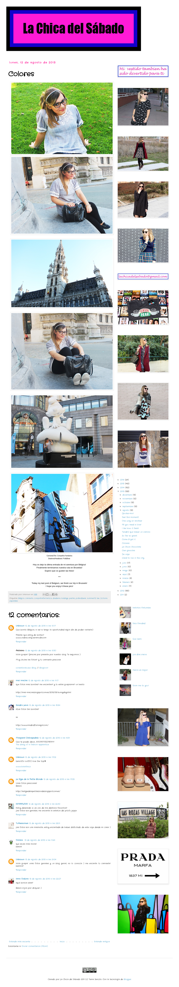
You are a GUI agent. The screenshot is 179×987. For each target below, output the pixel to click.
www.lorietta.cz (23, 766)
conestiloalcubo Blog (26, 667)
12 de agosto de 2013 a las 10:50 (40, 650)
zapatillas (14, 601)
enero (125, 586)
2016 (122, 479)
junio (125, 566)
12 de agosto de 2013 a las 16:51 (54, 738)
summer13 (91, 598)
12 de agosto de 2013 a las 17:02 (40, 757)
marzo (125, 578)
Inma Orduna (22, 878)
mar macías (21, 680)
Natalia (20, 840)
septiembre (128, 506)
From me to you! (141, 685)
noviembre (127, 498)
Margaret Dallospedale (27, 738)
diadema (56, 598)
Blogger (127, 979)
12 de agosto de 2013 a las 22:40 (44, 804)
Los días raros (140, 654)
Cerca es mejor (140, 670)
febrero (126, 582)
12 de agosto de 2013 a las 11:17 (43, 680)
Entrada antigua (102, 941)
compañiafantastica (43, 598)
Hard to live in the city (133, 558)
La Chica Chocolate (131, 546)
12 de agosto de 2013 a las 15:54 (44, 705)
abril (125, 574)
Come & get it (128, 539)
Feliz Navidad (139, 623)
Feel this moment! (130, 517)
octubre (126, 502)
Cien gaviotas (128, 550)
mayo (125, 570)
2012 (122, 590)
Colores (125, 543)
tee (98, 598)
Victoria (103, 598)
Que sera (137, 639)
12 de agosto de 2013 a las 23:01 (44, 823)
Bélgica (21, 598)
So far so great (129, 535)
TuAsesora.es (22, 823)
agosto (126, 510)
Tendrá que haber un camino (136, 532)
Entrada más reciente (19, 941)
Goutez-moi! (128, 513)
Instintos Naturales (142, 607)
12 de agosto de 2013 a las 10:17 (40, 625)
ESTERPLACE (22, 804)
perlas (72, 598)
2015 (122, 483)
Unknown (20, 625)
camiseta (29, 598)
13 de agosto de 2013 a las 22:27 (45, 878)
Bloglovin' (43, 667)
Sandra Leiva (22, 705)
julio (124, 563)
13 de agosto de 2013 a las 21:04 (40, 859)
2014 (122, 487)
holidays (64, 598)
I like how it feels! (130, 528)
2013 (122, 491)
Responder (21, 641)
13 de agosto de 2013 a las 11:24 (40, 840)
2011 (122, 594)
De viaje (126, 554)
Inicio (62, 941)
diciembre (127, 495)
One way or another (132, 520)
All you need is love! (131, 524)
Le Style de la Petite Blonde (29, 779)
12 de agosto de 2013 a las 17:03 (59, 779)
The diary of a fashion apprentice (32, 744)
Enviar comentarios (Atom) (35, 946)
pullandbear (81, 598)
